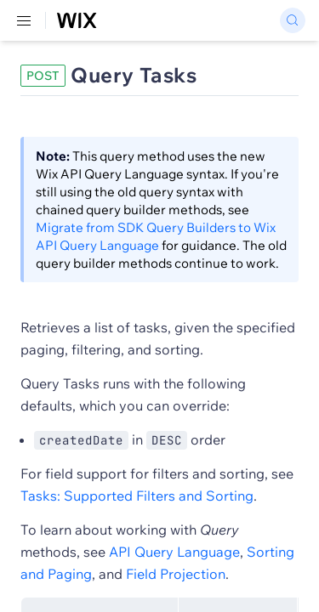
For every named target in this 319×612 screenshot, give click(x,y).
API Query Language (174, 551)
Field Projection (175, 573)
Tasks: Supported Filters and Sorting (136, 495)
